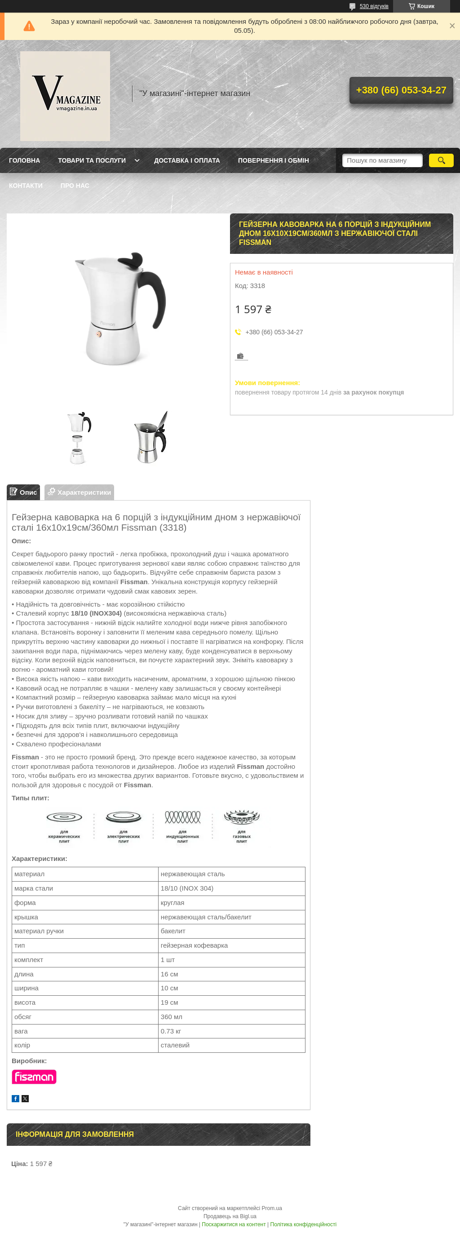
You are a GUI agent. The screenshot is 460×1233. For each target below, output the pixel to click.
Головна (24, 160)
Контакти (26, 185)
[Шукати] (441, 160)
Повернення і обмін (273, 160)
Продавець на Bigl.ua (230, 1216)
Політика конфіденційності (303, 1224)
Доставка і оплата (187, 160)
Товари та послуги (92, 160)
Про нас (75, 185)
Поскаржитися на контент (233, 1224)
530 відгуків (374, 6)
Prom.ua (272, 1208)
